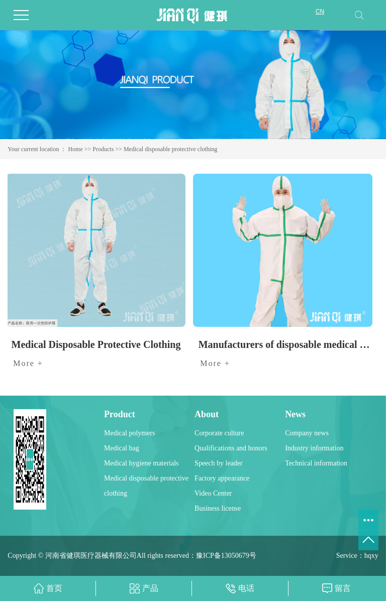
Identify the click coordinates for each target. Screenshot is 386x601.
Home (75, 149)
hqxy (371, 555)
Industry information (314, 448)
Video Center (213, 493)
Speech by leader (219, 463)
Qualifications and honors (231, 448)
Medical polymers (129, 433)
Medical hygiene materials (141, 463)
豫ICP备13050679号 (226, 555)
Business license (218, 508)
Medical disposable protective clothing (170, 149)
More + (28, 363)
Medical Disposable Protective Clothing (96, 344)
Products (103, 149)
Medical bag (121, 448)
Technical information (316, 463)
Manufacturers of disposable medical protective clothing (285, 344)
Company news (307, 433)
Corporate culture (219, 433)
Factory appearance (222, 478)
